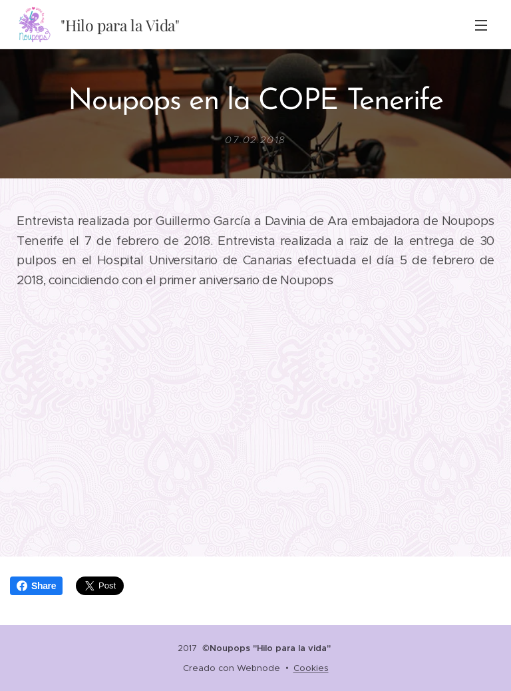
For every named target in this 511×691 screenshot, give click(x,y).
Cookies (311, 668)
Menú (481, 25)
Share (36, 585)
